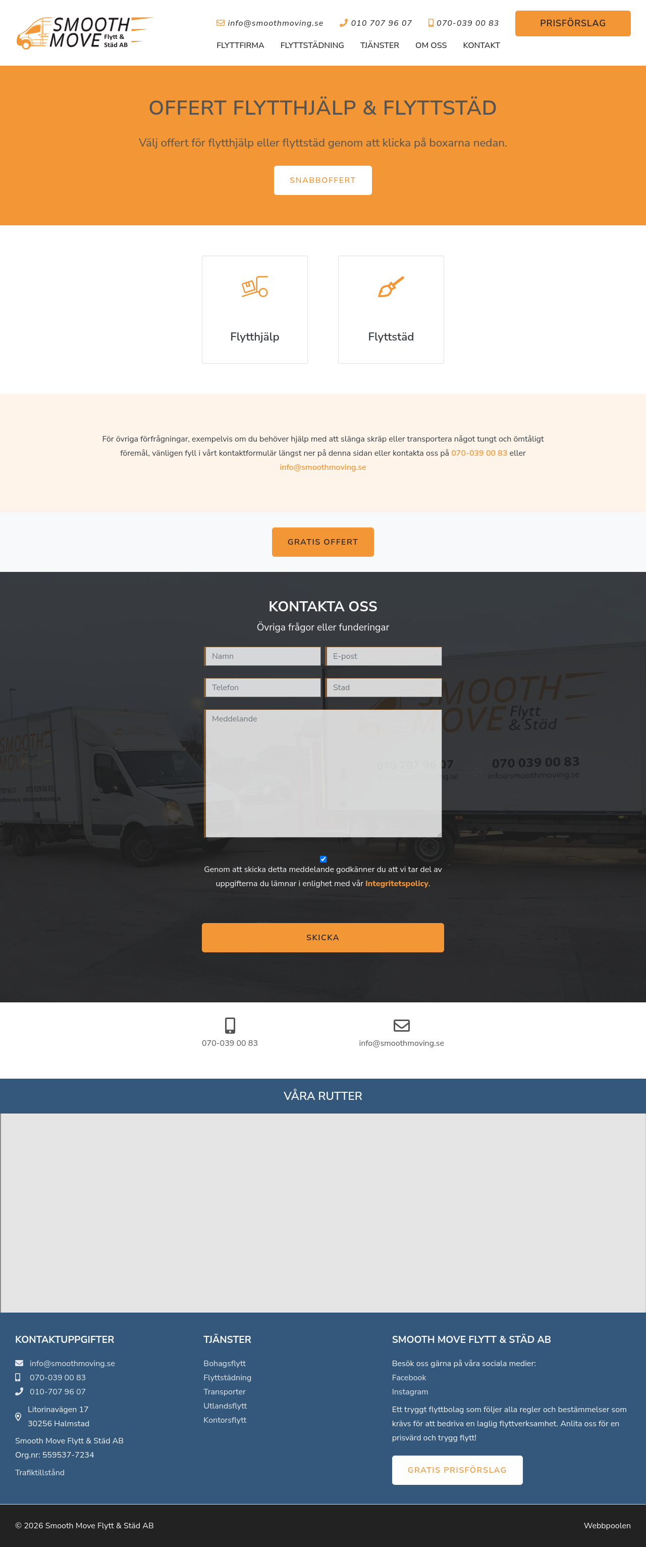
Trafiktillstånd (40, 1472)
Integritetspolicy (396, 883)
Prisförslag (573, 23)
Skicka (323, 937)
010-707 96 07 (50, 1391)
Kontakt (481, 45)
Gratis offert (323, 542)
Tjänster (379, 45)
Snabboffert (323, 180)
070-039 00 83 (463, 23)
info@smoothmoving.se (270, 23)
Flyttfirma (240, 45)
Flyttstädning (312, 45)
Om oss (431, 45)
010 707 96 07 (376, 23)
